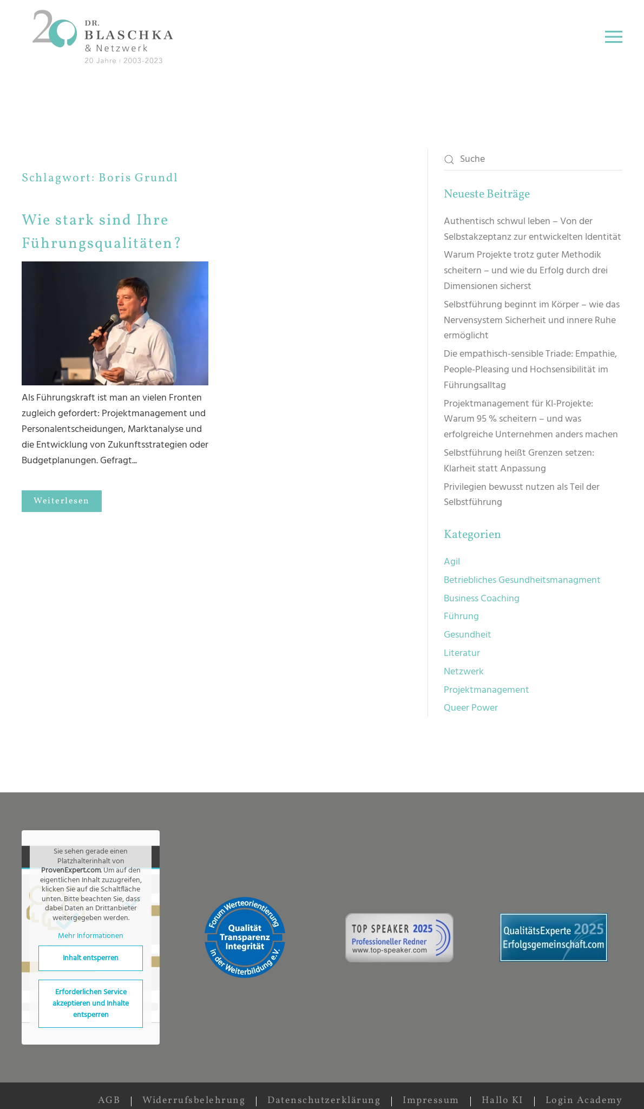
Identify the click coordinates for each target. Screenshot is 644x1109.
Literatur (462, 653)
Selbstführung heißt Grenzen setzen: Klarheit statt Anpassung (519, 461)
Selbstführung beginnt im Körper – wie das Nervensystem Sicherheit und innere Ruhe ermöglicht (532, 320)
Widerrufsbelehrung (193, 1100)
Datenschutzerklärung (323, 1100)
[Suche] (533, 159)
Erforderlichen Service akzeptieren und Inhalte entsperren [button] (90, 1003)
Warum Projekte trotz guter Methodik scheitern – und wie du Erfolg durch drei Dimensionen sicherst (526, 270)
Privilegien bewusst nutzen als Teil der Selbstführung (522, 495)
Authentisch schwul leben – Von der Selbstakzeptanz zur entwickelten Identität (532, 229)
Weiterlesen (62, 501)
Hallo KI (502, 1100)
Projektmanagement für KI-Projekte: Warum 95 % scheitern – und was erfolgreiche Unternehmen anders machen (531, 419)
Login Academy (584, 1100)
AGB (109, 1100)
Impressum (431, 1100)
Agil (452, 562)
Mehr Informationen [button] (90, 936)
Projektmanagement (486, 690)
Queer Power (471, 708)
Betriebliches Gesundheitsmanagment (522, 580)
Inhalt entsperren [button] (91, 958)
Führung (461, 617)
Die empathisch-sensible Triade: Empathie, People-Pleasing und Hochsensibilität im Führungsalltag (530, 369)
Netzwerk (464, 672)
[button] (613, 37)
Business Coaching (482, 599)
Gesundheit (467, 635)
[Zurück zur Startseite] (105, 36)
